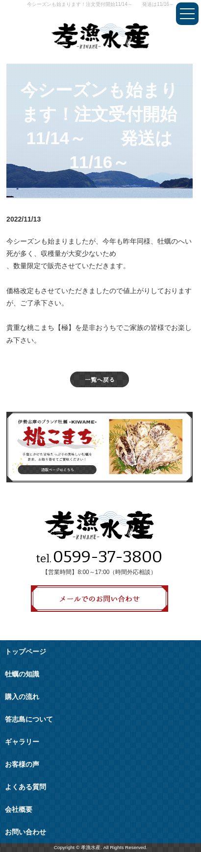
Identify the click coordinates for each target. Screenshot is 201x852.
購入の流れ (22, 697)
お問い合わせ (25, 832)
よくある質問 (25, 787)
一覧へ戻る (99, 379)
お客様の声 (22, 764)
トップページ (25, 651)
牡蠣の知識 (22, 674)
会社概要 (18, 809)
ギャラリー (22, 742)
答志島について (29, 719)
